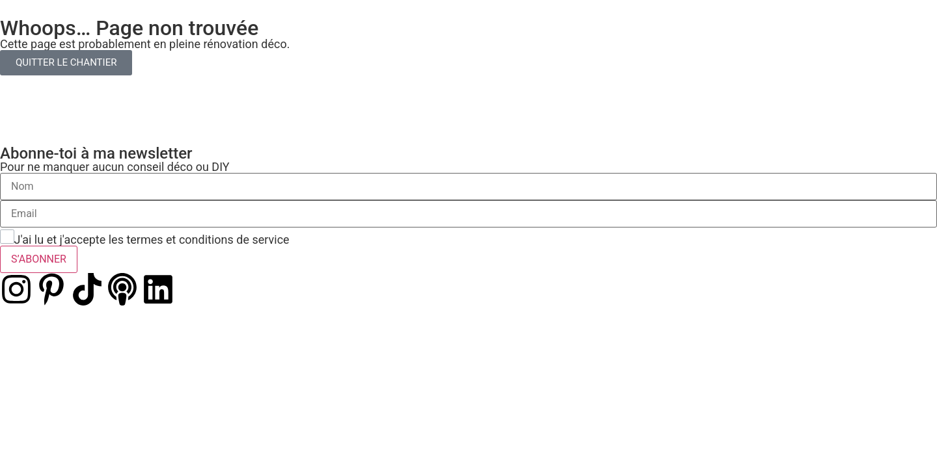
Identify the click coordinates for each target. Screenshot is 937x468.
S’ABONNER (38, 259)
